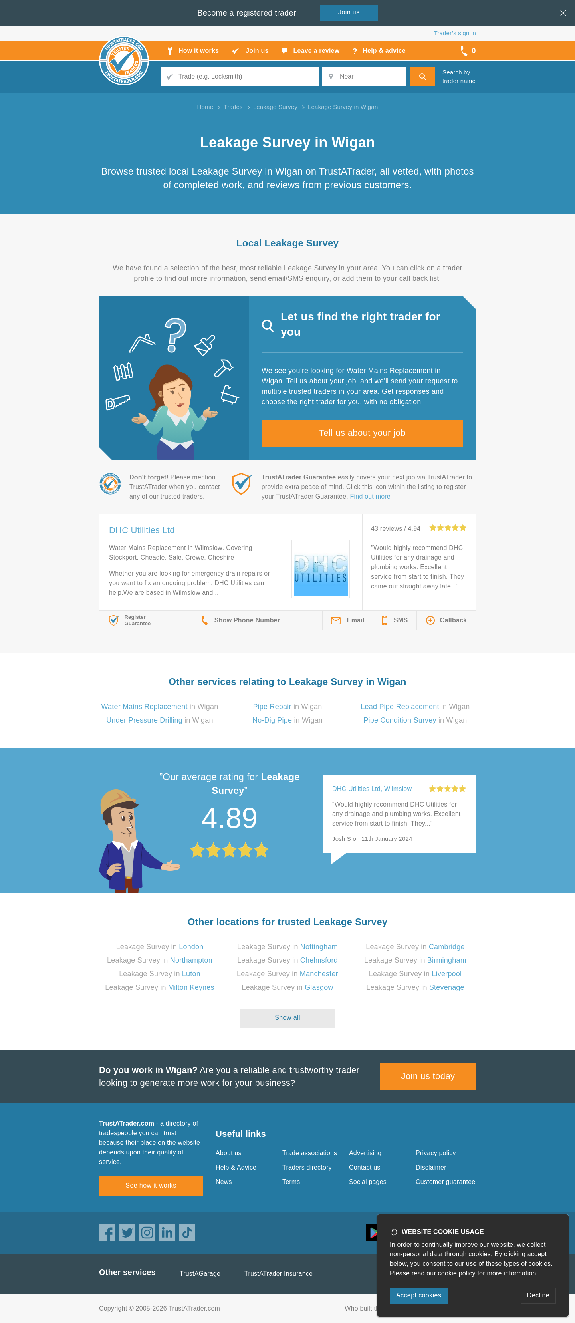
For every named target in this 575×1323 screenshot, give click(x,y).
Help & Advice (236, 1167)
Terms (291, 1181)
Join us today (428, 1076)
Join (349, 12)
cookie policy (457, 1273)
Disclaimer (431, 1167)
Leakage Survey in (160, 947)
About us (229, 1153)
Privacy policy (436, 1153)
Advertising (365, 1153)
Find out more (370, 496)
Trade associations (309, 1153)
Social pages (368, 1181)
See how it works (150, 1185)
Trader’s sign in (455, 33)
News (224, 1181)
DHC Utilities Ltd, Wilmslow (372, 788)
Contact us (364, 1167)
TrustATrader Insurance (278, 1273)
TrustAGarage (200, 1273)
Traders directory (307, 1167)
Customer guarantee (445, 1181)
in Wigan (159, 707)
